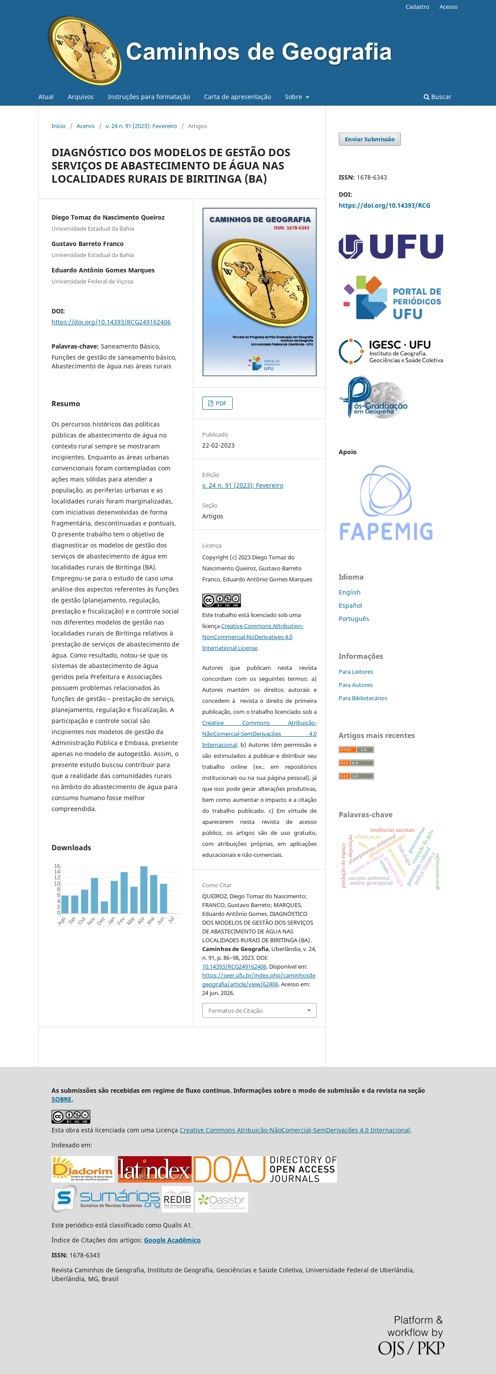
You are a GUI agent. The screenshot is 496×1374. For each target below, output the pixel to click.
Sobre (294, 96)
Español (350, 605)
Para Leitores (356, 672)
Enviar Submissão (370, 139)
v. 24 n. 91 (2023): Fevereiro (141, 126)
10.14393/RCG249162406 (234, 966)
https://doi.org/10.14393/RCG (384, 205)
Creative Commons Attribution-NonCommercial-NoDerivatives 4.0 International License (253, 637)
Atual (46, 96)
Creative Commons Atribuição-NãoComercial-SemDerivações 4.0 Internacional (259, 734)
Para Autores (356, 685)
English (350, 592)
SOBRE (61, 1099)
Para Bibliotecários (363, 698)
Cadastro (417, 7)
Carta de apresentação (237, 96)
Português (354, 618)
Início (59, 126)
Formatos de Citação (235, 1010)
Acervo (86, 126)
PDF (220, 403)
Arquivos (81, 96)
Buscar (438, 96)
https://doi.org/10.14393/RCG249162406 (111, 322)
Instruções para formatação (149, 96)
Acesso (449, 7)
